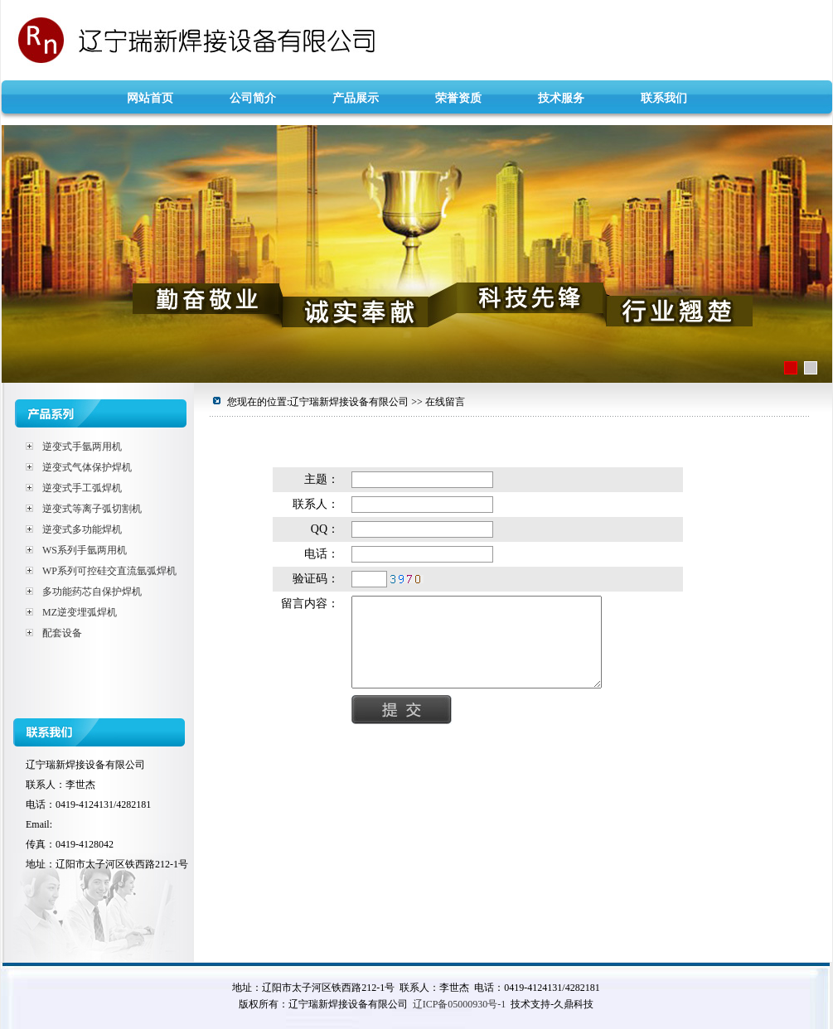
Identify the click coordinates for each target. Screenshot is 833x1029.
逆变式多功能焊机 (82, 529)
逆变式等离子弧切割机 (92, 508)
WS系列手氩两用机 (84, 550)
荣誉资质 (458, 98)
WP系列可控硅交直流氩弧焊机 (109, 571)
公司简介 (253, 98)
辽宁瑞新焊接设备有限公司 (416, 40)
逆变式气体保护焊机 (87, 467)
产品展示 (355, 98)
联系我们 (664, 98)
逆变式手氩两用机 (82, 446)
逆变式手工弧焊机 (82, 488)
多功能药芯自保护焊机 (92, 591)
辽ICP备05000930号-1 (459, 1004)
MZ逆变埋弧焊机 (79, 612)
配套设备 (62, 633)
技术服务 (561, 98)
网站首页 (150, 98)
